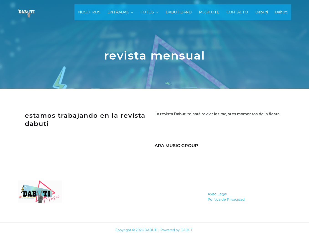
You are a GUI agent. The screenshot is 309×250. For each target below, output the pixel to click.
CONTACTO (237, 12)
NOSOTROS (89, 12)
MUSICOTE (209, 12)
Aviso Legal (217, 194)
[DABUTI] (26, 12)
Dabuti (261, 12)
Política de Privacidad (226, 199)
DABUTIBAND (179, 12)
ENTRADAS (118, 12)
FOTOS (147, 12)
